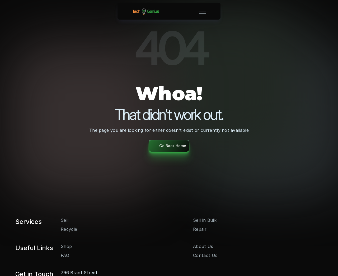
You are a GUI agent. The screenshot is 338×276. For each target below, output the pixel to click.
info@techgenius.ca (267, 245)
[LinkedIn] (72, 222)
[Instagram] (55, 222)
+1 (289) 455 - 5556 (268, 239)
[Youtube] (64, 222)
